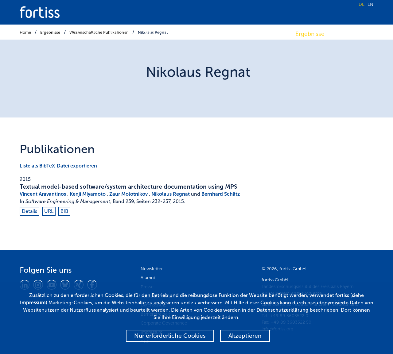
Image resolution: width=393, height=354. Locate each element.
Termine (154, 33)
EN (370, 4)
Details (29, 211)
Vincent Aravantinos (43, 194)
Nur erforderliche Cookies (170, 335)
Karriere (345, 33)
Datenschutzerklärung (282, 310)
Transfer (274, 33)
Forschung (190, 33)
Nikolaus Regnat (170, 194)
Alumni (148, 277)
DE (361, 4)
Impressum (33, 303)
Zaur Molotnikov (128, 194)
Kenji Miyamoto (88, 194)
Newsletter (152, 268)
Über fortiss (82, 33)
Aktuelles (120, 33)
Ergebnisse (310, 33)
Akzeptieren (245, 335)
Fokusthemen (234, 33)
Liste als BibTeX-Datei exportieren (58, 166)
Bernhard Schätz (220, 194)
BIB (64, 211)
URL (48, 211)
